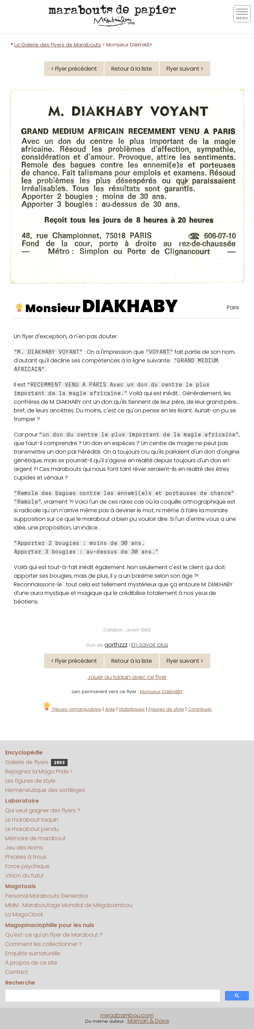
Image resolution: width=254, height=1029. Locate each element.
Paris (233, 307)
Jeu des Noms (24, 848)
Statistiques (132, 709)
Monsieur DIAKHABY (161, 691)
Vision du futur (24, 875)
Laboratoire (22, 801)
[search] (112, 995)
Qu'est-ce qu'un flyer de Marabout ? (54, 935)
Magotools (20, 886)
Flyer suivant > (184, 69)
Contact (16, 972)
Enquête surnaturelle (32, 953)
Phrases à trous (26, 857)
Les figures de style (30, 781)
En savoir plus (149, 645)
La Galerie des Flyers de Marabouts (57, 44)
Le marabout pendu (32, 829)
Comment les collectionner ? (43, 944)
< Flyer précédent (74, 69)
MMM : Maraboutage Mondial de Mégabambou (68, 905)
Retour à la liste (131, 69)
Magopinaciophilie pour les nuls (49, 925)
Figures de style (166, 709)
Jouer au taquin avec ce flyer (127, 677)
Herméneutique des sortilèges (45, 790)
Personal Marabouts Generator (47, 896)
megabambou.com (127, 1015)
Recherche (20, 983)
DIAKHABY (130, 306)
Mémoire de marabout (35, 838)
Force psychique (27, 866)
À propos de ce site (31, 963)
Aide (110, 709)
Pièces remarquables (71, 709)
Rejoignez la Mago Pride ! (38, 771)
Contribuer (200, 709)
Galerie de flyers (36, 762)
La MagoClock (24, 914)
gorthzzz (116, 645)
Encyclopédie (24, 753)
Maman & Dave (148, 1021)
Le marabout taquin (32, 820)
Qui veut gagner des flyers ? (42, 810)
